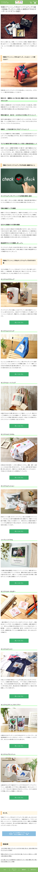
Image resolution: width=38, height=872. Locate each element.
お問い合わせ (35, 1)
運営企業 (24, 869)
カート (31, 1)
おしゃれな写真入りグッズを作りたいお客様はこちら (19, 833)
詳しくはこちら (19, 322)
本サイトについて (14, 870)
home (5, 869)
